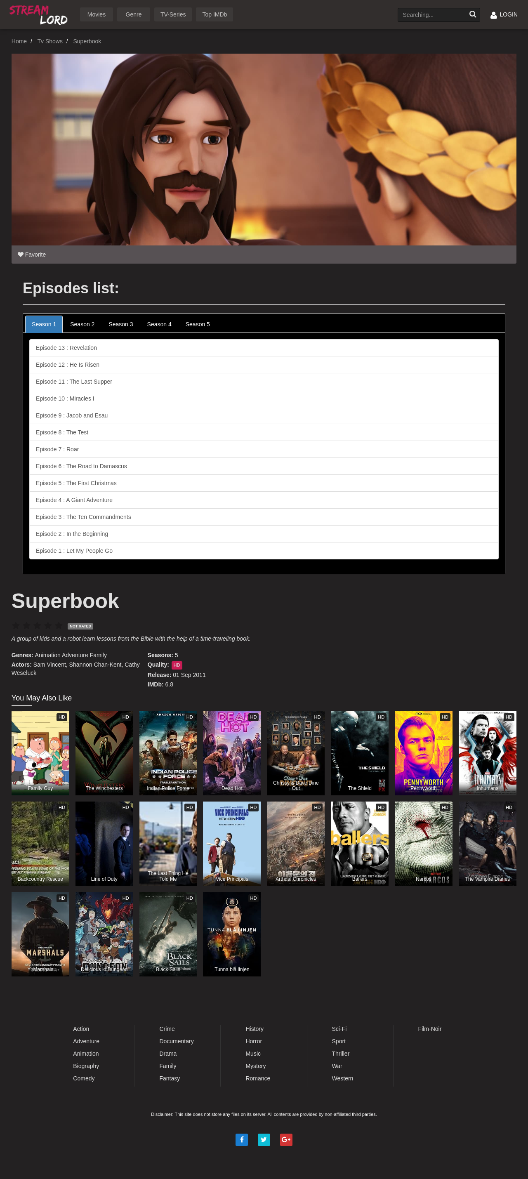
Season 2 (82, 324)
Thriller (341, 1053)
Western (343, 1078)
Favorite (32, 254)
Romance (257, 1078)
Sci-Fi (339, 1029)
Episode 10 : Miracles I (65, 398)
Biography (86, 1066)
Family (98, 655)
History (254, 1029)
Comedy (83, 1078)
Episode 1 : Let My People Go (74, 550)
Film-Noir (430, 1029)
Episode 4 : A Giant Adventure (74, 500)
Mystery (255, 1066)
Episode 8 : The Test (62, 432)
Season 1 (44, 324)
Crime (166, 1029)
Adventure (75, 655)
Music (253, 1053)
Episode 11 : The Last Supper (74, 381)
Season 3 (120, 324)
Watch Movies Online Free (40, 13)
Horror (253, 1041)
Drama (168, 1053)
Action (81, 1029)
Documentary (176, 1041)
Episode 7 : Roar (57, 449)
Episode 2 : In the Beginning (72, 534)
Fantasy (169, 1078)
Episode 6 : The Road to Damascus (81, 466)
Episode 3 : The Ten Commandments (83, 517)
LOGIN (504, 14)
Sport (339, 1041)
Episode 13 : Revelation (66, 347)
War (337, 1066)
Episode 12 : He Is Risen (67, 364)
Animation (48, 655)
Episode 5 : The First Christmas (76, 483)
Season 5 (198, 324)
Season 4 (159, 324)
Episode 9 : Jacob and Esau (72, 415)
